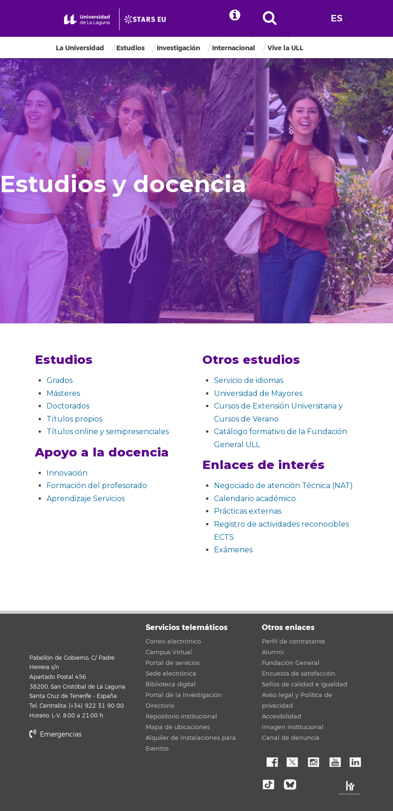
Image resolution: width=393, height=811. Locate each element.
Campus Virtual (169, 652)
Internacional (233, 48)
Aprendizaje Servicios (86, 498)
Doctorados (68, 406)
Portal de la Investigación (184, 695)
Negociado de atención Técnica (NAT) (283, 485)
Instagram (313, 761)
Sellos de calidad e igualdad (304, 684)
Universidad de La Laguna (41, 633)
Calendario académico (255, 498)
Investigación (178, 48)
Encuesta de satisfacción (298, 673)
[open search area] (274, 18)
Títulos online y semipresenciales (108, 431)
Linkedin (355, 761)
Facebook (271, 761)
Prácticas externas (247, 511)
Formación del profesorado (97, 485)
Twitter (292, 761)
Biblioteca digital (171, 684)
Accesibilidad (281, 716)
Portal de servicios (173, 663)
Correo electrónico (173, 641)
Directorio (160, 706)
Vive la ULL (285, 48)
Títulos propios (74, 419)
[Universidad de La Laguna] (149, 19)
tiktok (271, 783)
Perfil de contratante (293, 641)
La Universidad (80, 48)
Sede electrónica (171, 673)
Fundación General (291, 663)
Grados (60, 380)
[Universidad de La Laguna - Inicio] (88, 19)
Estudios (130, 48)
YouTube (334, 761)
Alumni (273, 652)
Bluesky (292, 783)
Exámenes (233, 549)
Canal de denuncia (291, 738)
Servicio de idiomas (248, 380)
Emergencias (55, 734)
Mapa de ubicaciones (178, 727)
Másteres (63, 393)
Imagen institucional (293, 727)
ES (337, 18)
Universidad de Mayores (258, 393)
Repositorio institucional (181, 716)
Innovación (67, 473)
